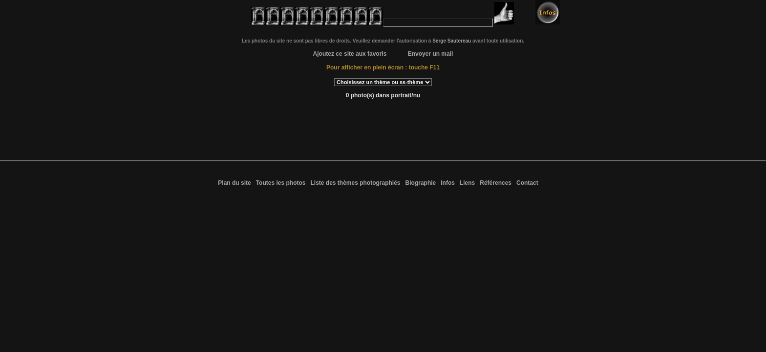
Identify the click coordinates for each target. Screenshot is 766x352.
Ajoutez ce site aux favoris (350, 53)
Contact (527, 182)
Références (495, 182)
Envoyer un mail (430, 53)
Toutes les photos (281, 182)
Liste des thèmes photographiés (355, 182)
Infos (448, 182)
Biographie (420, 182)
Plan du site (234, 182)
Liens (467, 182)
